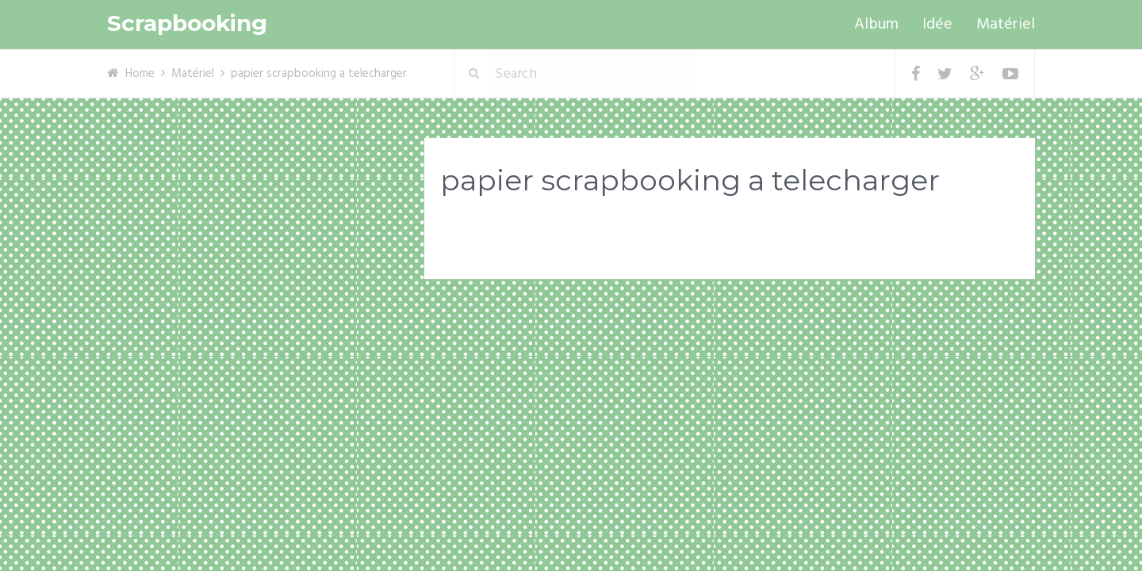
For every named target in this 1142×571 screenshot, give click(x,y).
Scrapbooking (187, 23)
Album (876, 24)
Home (140, 73)
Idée (937, 24)
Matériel (1005, 24)
